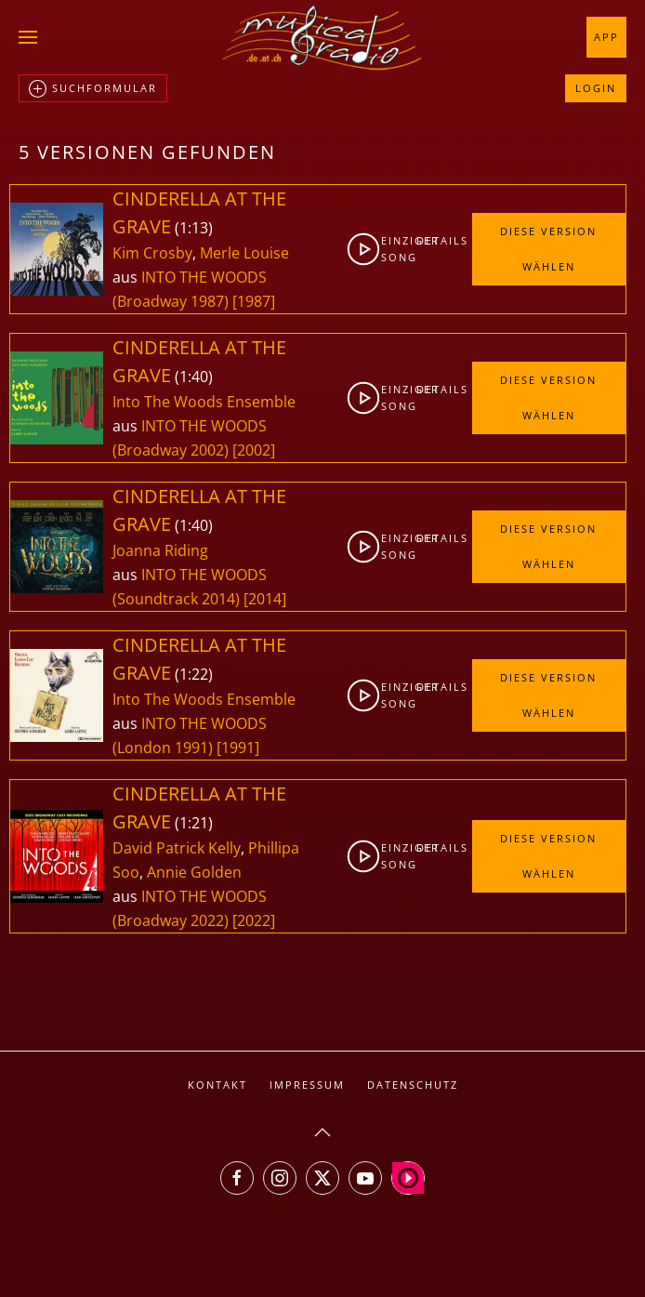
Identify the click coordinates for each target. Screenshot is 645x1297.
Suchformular (93, 89)
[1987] (253, 301)
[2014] (265, 599)
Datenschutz (412, 1085)
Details (430, 240)
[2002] (253, 450)
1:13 (193, 228)
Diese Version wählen (548, 248)
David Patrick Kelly (176, 848)
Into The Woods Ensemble (204, 401)
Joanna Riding (160, 550)
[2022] (253, 920)
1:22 (193, 674)
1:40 (193, 376)
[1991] (238, 747)
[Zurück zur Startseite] (322, 37)
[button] (28, 37)
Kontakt (217, 1085)
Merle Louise (244, 253)
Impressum (307, 1085)
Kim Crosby (152, 253)
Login (595, 88)
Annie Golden (194, 872)
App (606, 37)
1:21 (193, 823)
